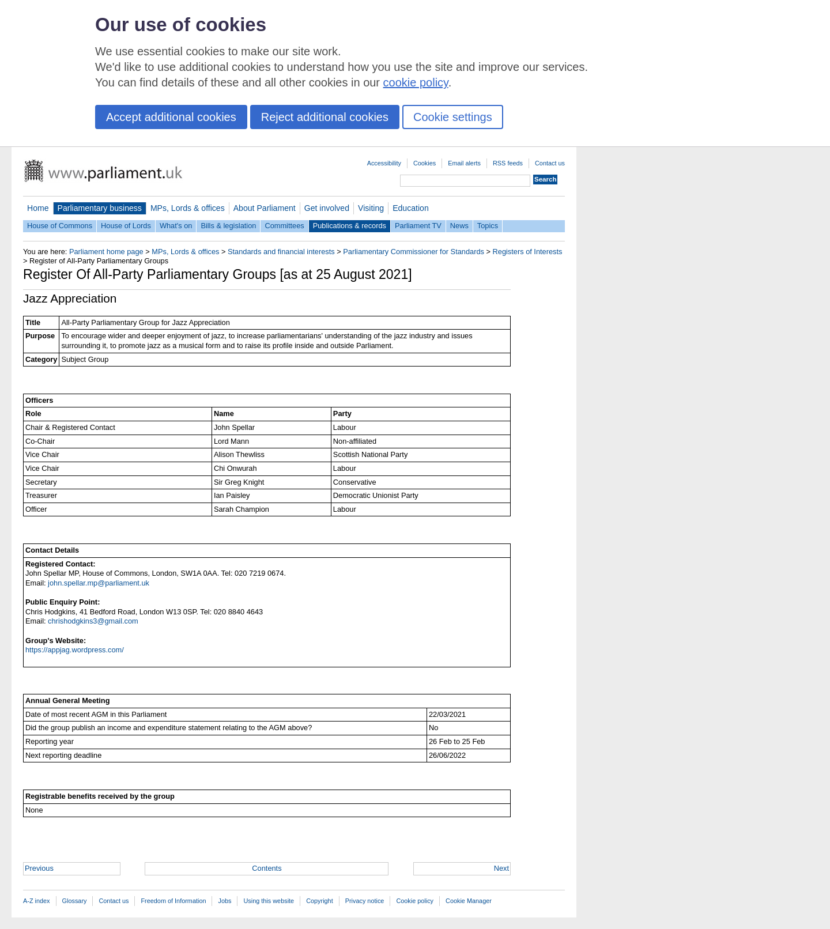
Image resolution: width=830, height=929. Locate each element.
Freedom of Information (173, 900)
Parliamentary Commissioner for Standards (413, 251)
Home (38, 208)
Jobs (224, 900)
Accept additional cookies (171, 117)
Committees (284, 225)
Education (411, 208)
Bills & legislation (228, 225)
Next (501, 868)
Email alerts (464, 163)
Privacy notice (364, 900)
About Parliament (264, 208)
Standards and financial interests (281, 251)
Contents (266, 868)
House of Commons (59, 225)
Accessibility (384, 163)
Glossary (74, 900)
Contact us (550, 163)
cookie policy (415, 82)
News (459, 225)
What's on (176, 225)
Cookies (424, 163)
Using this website (268, 900)
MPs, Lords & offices (187, 208)
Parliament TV (418, 225)
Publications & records (349, 225)
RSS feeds (508, 163)
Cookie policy (414, 900)
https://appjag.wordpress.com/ (74, 649)
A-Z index (36, 900)
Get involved (326, 208)
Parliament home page (106, 251)
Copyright (319, 900)
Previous (39, 868)
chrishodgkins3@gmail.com (93, 621)
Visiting (371, 208)
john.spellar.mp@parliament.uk (98, 583)
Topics (487, 225)
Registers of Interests (528, 251)
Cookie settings (452, 117)
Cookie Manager (469, 900)
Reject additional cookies (324, 117)
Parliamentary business (100, 208)
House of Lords (126, 225)
